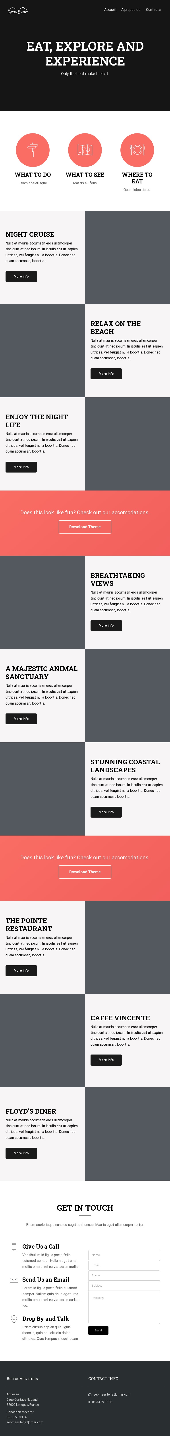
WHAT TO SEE (85, 174)
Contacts (153, 10)
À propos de (130, 10)
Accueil (110, 10)
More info (21, 276)
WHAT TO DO (33, 174)
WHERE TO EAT (137, 178)
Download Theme (85, 526)
